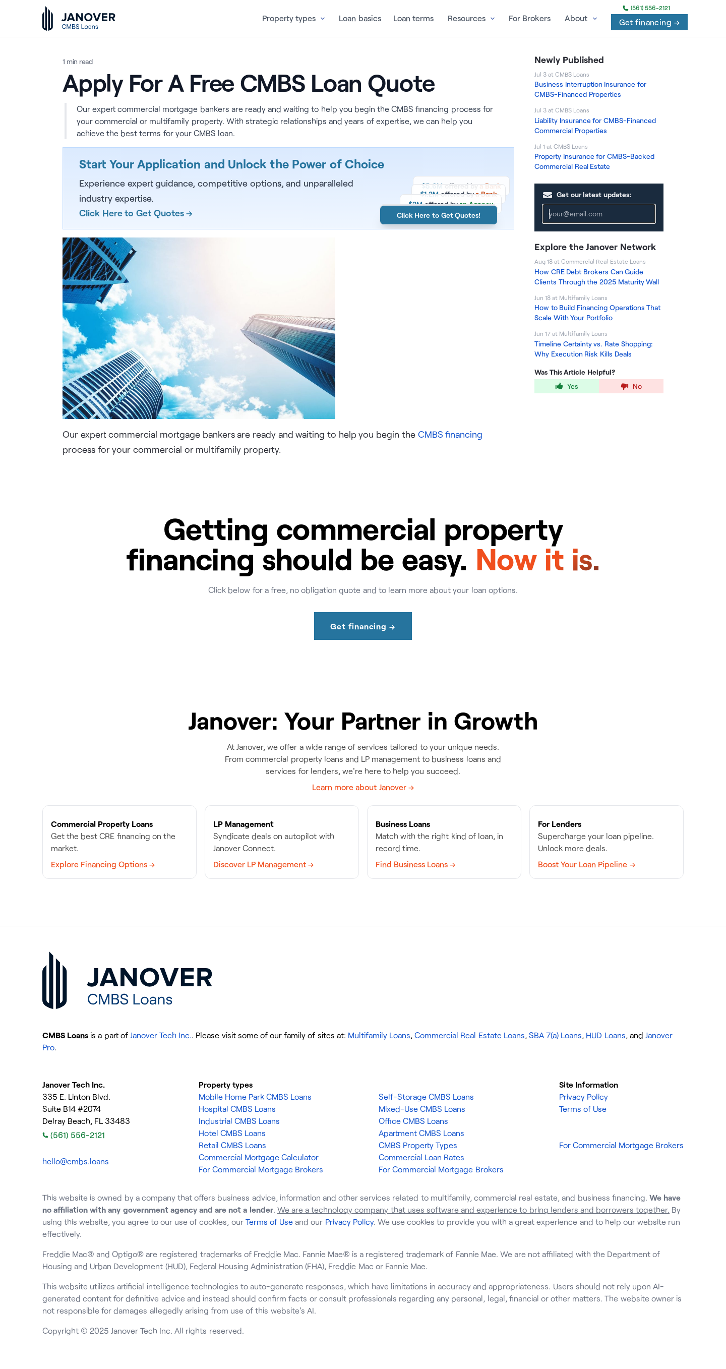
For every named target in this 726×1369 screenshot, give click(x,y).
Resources (467, 18)
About (576, 18)
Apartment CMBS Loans (421, 1133)
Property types (289, 18)
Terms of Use (583, 1108)
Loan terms (413, 18)
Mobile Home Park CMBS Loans (255, 1096)
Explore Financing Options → (103, 864)
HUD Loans (605, 1035)
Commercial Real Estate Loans (469, 1035)
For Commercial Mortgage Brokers (261, 1169)
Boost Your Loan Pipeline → (586, 864)
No (631, 386)
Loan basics (360, 18)
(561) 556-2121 (646, 8)
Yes (566, 386)
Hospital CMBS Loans (237, 1108)
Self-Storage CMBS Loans (426, 1096)
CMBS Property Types (418, 1145)
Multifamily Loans (379, 1035)
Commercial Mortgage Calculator (259, 1157)
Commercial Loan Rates (421, 1157)
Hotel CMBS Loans (232, 1133)
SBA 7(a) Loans (555, 1035)
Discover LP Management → (263, 864)
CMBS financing (450, 434)
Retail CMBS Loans (232, 1145)
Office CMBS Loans (413, 1120)
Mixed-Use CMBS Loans (422, 1108)
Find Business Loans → (415, 864)
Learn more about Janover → (363, 787)
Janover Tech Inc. (161, 1035)
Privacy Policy (583, 1096)
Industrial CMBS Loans (239, 1120)
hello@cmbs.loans (75, 1161)
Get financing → (649, 22)
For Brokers (530, 18)
